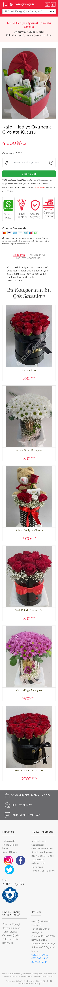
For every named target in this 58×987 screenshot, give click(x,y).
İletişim (6, 848)
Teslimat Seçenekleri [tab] (29, 257)
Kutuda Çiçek (35, 31)
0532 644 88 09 (39, 954)
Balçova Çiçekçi (10, 939)
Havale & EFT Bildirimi (43, 870)
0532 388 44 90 (39, 958)
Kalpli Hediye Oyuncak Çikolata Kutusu (29, 35)
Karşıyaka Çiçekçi (11, 928)
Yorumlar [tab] (37, 254)
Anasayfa (19, 31)
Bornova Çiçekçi (11, 924)
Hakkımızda (8, 841)
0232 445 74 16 (39, 962)
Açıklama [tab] (19, 254)
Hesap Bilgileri (10, 844)
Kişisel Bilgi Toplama (42, 852)
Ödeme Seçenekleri (42, 848)
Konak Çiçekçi (9, 931)
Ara (52, 11)
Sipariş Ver (29, 173)
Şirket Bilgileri (9, 852)
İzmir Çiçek (8, 942)
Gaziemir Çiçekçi (11, 935)
